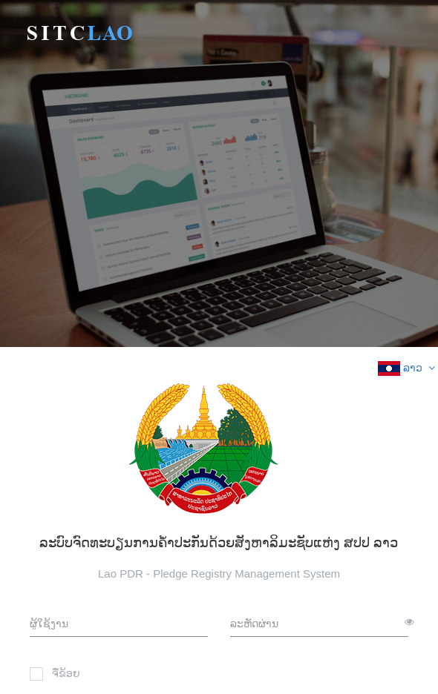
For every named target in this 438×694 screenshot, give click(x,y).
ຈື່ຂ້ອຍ (55, 674)
